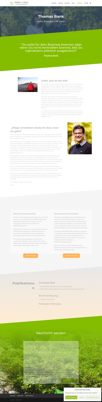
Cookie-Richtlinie (29, 395)
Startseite (54, 3)
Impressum (12, 395)
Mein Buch (67, 3)
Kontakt (86, 3)
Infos (73, 3)
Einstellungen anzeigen (93, 397)
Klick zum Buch (30, 255)
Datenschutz (20, 395)
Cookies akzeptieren (71, 397)
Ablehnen (81, 397)
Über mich (80, 3)
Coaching (60, 3)
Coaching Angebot (71, 255)
